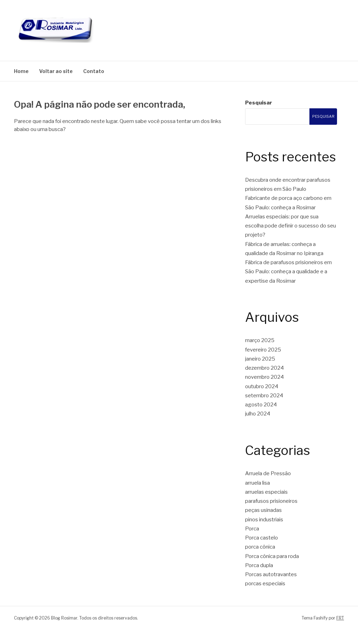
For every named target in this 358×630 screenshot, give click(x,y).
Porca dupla (259, 565)
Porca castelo (261, 538)
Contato (93, 71)
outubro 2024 (261, 386)
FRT (340, 618)
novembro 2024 (264, 377)
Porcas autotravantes (271, 574)
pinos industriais (264, 519)
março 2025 (259, 340)
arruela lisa (257, 483)
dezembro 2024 (264, 368)
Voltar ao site (56, 71)
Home (21, 71)
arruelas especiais (266, 492)
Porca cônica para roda (272, 556)
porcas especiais (265, 583)
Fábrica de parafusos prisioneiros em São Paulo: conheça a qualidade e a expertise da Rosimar (288, 271)
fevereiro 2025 (263, 350)
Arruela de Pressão (268, 473)
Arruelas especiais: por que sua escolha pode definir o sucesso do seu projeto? (290, 225)
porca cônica (260, 547)
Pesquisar (258, 103)
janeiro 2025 (260, 359)
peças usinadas (263, 510)
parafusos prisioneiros (271, 501)
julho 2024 (257, 414)
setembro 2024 (264, 395)
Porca (252, 529)
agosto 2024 (261, 404)
